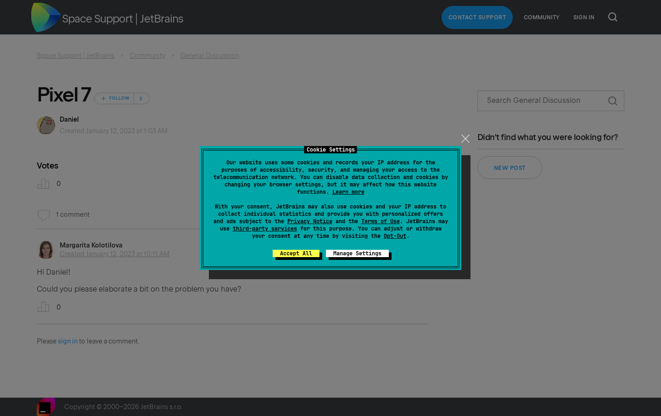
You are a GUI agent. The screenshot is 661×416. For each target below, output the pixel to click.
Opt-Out (395, 236)
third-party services (265, 228)
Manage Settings (357, 253)
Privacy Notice (309, 221)
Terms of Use (380, 221)
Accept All (296, 253)
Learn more (348, 192)
